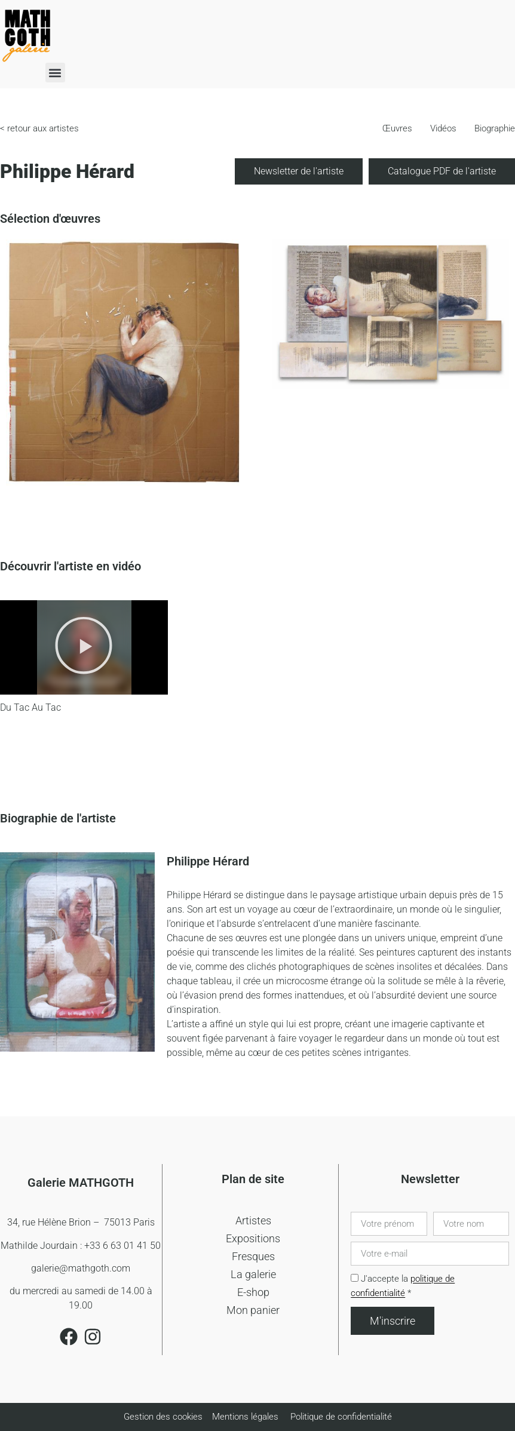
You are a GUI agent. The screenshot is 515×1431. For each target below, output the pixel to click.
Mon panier (253, 1310)
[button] (55, 72)
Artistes (253, 1220)
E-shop (253, 1292)
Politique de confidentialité (341, 1416)
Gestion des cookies (164, 1416)
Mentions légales (245, 1416)
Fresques (253, 1256)
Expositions (253, 1238)
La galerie (253, 1274)
